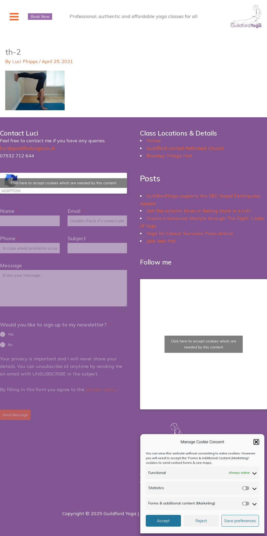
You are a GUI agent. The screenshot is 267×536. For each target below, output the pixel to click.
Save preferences (240, 520)
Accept (163, 520)
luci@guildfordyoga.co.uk (27, 148)
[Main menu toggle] (14, 16)
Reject (201, 520)
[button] (256, 442)
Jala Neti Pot (161, 241)
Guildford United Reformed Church (185, 148)
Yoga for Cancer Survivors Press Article (190, 233)
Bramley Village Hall (169, 156)
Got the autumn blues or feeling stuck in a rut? (199, 211)
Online (154, 141)
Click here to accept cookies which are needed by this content (63, 183)
